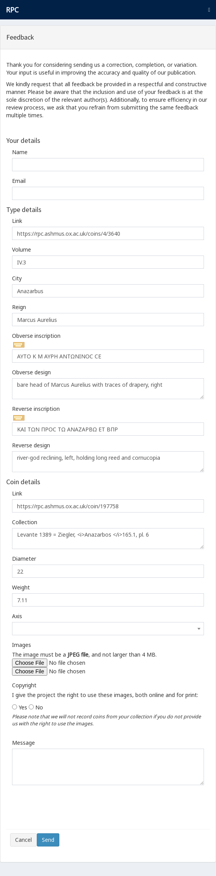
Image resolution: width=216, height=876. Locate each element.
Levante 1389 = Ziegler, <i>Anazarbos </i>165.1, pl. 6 (108, 538)
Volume (21, 249)
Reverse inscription (36, 408)
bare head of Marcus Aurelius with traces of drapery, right (108, 388)
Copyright (24, 685)
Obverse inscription (36, 335)
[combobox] (108, 628)
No (39, 707)
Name (20, 152)
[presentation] (69, 810)
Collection (24, 522)
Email (19, 180)
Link (17, 220)
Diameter (24, 558)
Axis (17, 616)
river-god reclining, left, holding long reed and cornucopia (108, 461)
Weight (21, 587)
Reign (19, 307)
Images (21, 644)
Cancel (23, 839)
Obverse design (31, 372)
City (17, 278)
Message (23, 742)
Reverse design (31, 445)
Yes (23, 707)
